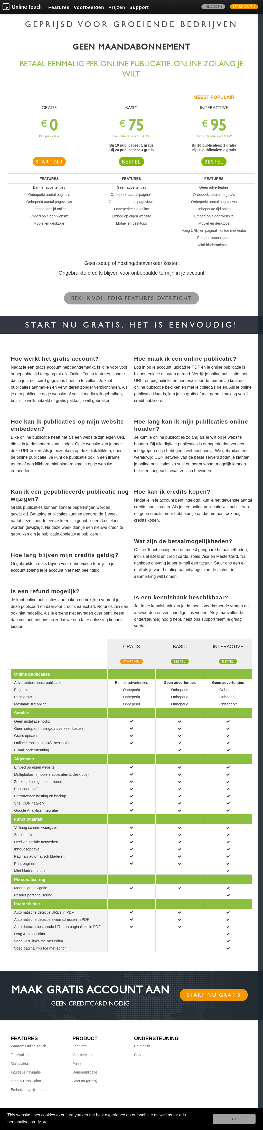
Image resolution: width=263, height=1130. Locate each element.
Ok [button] (234, 1119)
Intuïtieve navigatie (26, 1072)
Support (139, 7)
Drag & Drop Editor (26, 1081)
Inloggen (213, 7)
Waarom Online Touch (28, 1046)
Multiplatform (21, 1063)
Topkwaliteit (20, 1055)
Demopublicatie (84, 1072)
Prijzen (116, 7)
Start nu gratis (214, 996)
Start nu (49, 162)
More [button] (43, 1122)
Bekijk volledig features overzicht (131, 299)
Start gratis (244, 7)
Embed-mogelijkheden (28, 1090)
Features (59, 7)
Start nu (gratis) (84, 1081)
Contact (140, 1055)
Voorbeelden (89, 7)
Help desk (142, 1046)
